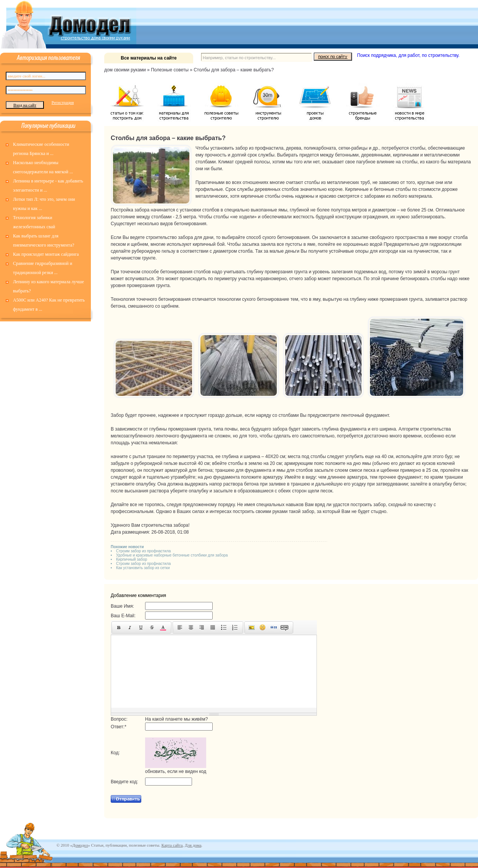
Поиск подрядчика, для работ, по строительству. (408, 55)
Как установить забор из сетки (143, 568)
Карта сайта (172, 845)
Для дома (193, 845)
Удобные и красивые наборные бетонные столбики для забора (172, 555)
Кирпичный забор (131, 559)
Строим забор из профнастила (143, 551)
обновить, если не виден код (175, 771)
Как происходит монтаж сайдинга (46, 254)
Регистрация (63, 102)
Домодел (80, 845)
